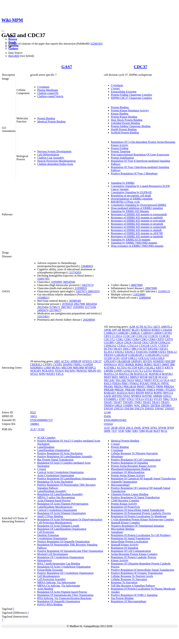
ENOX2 (119, 351)
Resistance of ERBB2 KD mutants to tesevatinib (138, 220)
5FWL (153, 427)
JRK (172, 364)
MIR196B (78, 367)
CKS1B (137, 342)
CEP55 (160, 339)
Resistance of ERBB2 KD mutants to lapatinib (137, 236)
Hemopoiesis (44, 560)
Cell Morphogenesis (48, 576)
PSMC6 (150, 389)
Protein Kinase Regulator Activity (130, 110)
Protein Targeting (120, 151)
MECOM (66, 367)
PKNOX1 (81, 370)
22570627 (54, 310)
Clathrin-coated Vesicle (50, 96)
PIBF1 (125, 383)
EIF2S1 (163, 348)
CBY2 (107, 336)
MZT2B (152, 377)
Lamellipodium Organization (53, 450)
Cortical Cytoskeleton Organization (57, 510)
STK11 (131, 399)
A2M (132, 326)
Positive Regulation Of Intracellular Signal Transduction (142, 569)
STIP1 (122, 399)
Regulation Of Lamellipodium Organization (61, 528)
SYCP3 (158, 399)
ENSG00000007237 (41, 420)
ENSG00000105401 (115, 420)
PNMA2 (134, 383)
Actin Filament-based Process (54, 500)
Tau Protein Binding (122, 598)
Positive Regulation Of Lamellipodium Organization (66, 478)
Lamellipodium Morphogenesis (54, 506)
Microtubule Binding (122, 528)
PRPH (159, 386)
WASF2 (50, 373)
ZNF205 (108, 408)
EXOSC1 (130, 351)
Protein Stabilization (122, 157)
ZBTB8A (166, 405)
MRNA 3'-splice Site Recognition (56, 497)
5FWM (162, 427)
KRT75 (160, 367)
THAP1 (108, 402)
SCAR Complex (46, 437)
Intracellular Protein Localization (129, 541)
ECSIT (143, 348)
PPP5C (165, 383)
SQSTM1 (147, 395)
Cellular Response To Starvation (129, 579)
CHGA (119, 342)
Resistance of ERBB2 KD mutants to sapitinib (137, 217)
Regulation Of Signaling (124, 547)
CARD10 (146, 332)
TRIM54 (109, 405)
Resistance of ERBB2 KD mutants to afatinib (136, 230)
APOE (107, 329)
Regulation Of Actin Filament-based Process (62, 591)
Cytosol (115, 88)
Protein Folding (119, 148)
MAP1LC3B (126, 373)
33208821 (42, 297)
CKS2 (145, 342)
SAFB (107, 395)
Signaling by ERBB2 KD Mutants (130, 211)
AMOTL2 (166, 326)
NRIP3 (148, 380)
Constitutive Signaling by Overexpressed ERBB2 (138, 204)
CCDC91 (153, 336)
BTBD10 (146, 329)
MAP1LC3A (111, 373)
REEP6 (140, 392)
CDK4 (136, 339)
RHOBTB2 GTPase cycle (125, 201)
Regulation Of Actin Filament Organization (61, 513)
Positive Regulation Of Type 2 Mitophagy (134, 173)
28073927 (66, 307)
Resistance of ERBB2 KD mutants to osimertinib (138, 226)
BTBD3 (156, 329)
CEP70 (169, 339)
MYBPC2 (90, 367)
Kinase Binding (119, 113)
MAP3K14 (155, 373)
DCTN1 (108, 348)
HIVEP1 (147, 361)
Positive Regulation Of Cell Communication (135, 459)
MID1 (115, 377)
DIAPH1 (68, 364)
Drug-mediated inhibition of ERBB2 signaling (137, 208)
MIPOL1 (124, 377)
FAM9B (152, 351)
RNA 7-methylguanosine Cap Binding (58, 563)
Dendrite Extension (48, 535)
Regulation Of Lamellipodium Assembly (60, 494)
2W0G (137, 427)
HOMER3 (159, 361)
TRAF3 (156, 402)
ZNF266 (129, 408)
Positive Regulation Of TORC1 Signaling (134, 595)
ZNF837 (169, 408)
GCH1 (116, 358)
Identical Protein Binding (51, 121)
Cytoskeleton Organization (52, 538)
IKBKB (129, 364)
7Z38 (121, 430)
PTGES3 (171, 389)
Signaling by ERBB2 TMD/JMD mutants (134, 242)
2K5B (114, 427)
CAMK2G (135, 332)
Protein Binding (46, 118)
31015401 (42, 316)
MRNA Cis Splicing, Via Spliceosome (58, 585)
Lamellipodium (46, 447)
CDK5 (144, 339)
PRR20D (130, 389)
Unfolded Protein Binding (125, 123)
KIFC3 (142, 367)
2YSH (40, 429)
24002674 (42, 310)
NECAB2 (121, 380)
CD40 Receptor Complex (125, 500)
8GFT (156, 430)
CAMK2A (110, 332)
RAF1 (131, 392)
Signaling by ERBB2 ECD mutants (130, 239)
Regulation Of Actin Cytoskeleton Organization (64, 566)
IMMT (165, 364)
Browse (12, 39)
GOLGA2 (143, 358)
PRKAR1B (129, 386)
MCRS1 (56, 367)
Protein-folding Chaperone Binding (131, 126)
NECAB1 (109, 380)
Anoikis (115, 591)
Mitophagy (117, 456)
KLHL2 (150, 367)
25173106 (90, 307)
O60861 (34, 423)
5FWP (170, 427)
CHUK (128, 342)
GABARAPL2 (153, 355)
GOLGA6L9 (157, 358)
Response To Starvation (124, 582)
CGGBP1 (109, 342)
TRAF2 (146, 402)
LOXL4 (127, 370)
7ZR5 (135, 430)
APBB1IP (75, 361)
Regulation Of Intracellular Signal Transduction (137, 510)
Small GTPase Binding (50, 516)
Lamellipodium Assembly (51, 491)
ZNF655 (149, 408)
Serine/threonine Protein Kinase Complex (134, 554)
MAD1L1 (158, 370)
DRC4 (135, 348)
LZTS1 (148, 370)
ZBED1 (145, 405)
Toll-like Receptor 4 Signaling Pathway (133, 585)
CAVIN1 (167, 332)
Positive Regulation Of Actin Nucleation (60, 453)
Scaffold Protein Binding (125, 132)
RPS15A (168, 392)
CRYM (153, 342)
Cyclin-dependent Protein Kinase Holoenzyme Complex (142, 519)
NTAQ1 (59, 370)
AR (119, 329)
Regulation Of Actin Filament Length (58, 525)
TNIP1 (138, 402)
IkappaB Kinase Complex (125, 522)
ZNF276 (139, 408)
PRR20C (119, 389)
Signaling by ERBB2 (122, 182)
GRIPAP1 (136, 361)
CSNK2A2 (110, 345)
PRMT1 (141, 386)
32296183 (96, 43)
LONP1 (118, 370)
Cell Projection (45, 532)
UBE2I (118, 405)
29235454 (42, 307)
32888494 (144, 297)
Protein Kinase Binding (124, 116)
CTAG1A (132, 345)
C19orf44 (166, 329)
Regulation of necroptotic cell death (131, 195)
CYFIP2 (57, 364)
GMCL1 (133, 358)
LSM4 (47, 367)
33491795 (42, 278)
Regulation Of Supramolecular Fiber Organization (65, 595)
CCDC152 (141, 336)
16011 (33, 416)
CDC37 (140, 66)
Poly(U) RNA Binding (49, 604)
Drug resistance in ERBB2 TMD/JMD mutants (137, 245)
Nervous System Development (54, 151)
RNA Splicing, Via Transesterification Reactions (64, 598)
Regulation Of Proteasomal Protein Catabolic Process (141, 513)
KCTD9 (132, 367)
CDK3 (128, 339)
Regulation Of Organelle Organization (58, 601)
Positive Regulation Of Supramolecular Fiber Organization (70, 550)
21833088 (138, 294)
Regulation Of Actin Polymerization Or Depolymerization (69, 519)
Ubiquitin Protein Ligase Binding (129, 494)
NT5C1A (157, 380)
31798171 (54, 307)
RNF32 (149, 392)
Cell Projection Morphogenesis (54, 522)
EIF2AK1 (153, 348)
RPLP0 (92, 370)
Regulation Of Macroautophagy (128, 601)
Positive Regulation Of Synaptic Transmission (137, 572)
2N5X (121, 427)
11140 (107, 412)
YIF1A (59, 373)
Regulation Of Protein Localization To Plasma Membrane (143, 588)
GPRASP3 (110, 361)
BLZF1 (136, 329)
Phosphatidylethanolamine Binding (130, 469)
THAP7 (117, 402)
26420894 (88, 319)
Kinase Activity (119, 560)
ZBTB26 (155, 405)
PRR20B (109, 389)
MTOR (144, 377)
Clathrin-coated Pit (47, 93)
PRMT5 (151, 386)
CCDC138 (129, 336)
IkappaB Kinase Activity (124, 544)
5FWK (146, 427)
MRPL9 (134, 377)
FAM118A (142, 351)
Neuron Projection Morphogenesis (56, 160)
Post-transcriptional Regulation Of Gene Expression (140, 154)
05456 (107, 416)
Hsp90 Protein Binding (124, 129)
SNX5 (126, 395)
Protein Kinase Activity (124, 503)
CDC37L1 (110, 339)
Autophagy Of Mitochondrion (127, 472)
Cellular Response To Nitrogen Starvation (134, 453)
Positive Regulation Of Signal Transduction (135, 497)
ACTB (139, 326)
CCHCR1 (164, 336)
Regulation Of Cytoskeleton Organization (60, 557)
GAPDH (88, 364)
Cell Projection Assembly (51, 579)
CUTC (153, 345)
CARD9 (157, 332)
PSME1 (160, 389)
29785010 (67, 303)
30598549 (74, 300)
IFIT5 (121, 364)
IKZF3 (157, 364)
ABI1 (57, 361)
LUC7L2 (138, 370)
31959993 (56, 281)
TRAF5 (165, 402)
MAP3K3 (167, 373)
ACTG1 (148, 326)
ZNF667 (159, 408)
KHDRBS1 (36, 367)
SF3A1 (34, 373)
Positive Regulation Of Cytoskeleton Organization (65, 572)
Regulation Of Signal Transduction (130, 538)
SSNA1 (167, 395)
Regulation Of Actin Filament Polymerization (62, 503)
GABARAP (120, 355)
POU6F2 (145, 383)
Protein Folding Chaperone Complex (131, 94)
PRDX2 (118, 386)
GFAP (123, 358)
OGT (173, 380)
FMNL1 (78, 364)
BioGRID (13, 55)
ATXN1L (87, 361)
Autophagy (117, 532)
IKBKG (148, 364)
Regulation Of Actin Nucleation (55, 481)
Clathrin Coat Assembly (50, 157)
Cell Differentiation (48, 154)
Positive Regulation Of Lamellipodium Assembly (64, 456)
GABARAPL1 (136, 355)
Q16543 (108, 423)
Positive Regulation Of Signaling (129, 462)
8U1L (164, 430)
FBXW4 (108, 355)
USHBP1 (128, 405)
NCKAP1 (35, 370)
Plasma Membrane (47, 90)
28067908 (136, 285)
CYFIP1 (47, 364)
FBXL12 (172, 351)
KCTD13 (122, 367)
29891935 (93, 291)
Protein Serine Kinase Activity (128, 475)
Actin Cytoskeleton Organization (55, 475)
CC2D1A (117, 336)
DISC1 (127, 348)
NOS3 (130, 380)
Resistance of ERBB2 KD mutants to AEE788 (137, 233)
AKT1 (156, 326)
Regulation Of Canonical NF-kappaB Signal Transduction (143, 478)
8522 (33, 412)
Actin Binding (45, 588)
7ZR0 (127, 430)
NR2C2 (139, 380)
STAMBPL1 (111, 399)
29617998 (79, 303)
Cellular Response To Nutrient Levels (132, 576)
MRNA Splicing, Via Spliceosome (56, 582)
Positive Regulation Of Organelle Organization (63, 541)
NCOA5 (162, 377)
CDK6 (152, 339)
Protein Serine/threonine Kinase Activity (133, 465)
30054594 (68, 281)
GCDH (108, 358)
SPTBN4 (136, 395)
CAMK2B (122, 332)
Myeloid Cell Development (52, 554)
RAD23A (122, 392)
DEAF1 (118, 348)
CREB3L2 (36, 364)
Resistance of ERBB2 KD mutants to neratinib (137, 223)
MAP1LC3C (141, 373)
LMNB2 (108, 370)
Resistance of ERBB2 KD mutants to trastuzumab (139, 214)
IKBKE (139, 364)
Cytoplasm (43, 86)
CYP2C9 (163, 345)
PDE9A (116, 383)
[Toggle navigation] (2, 30)
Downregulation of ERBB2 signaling (131, 198)
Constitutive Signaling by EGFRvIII (131, 192)
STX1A (139, 399)
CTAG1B (144, 345)
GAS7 (66, 66)
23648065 (86, 266)
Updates (13, 48)
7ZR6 (142, 430)
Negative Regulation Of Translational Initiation (137, 525)
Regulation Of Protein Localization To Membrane (139, 516)
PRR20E (141, 389)
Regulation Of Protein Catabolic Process (133, 557)
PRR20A (169, 386)
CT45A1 (122, 345)
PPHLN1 (155, 383)
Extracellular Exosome (123, 91)
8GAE (149, 430)
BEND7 (126, 329)
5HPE (107, 430)
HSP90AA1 (110, 364)
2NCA (129, 427)
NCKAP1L (48, 370)
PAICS (108, 383)
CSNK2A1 (164, 342)
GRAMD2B (123, 361)
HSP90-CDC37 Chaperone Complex (131, 97)
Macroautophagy (120, 484)
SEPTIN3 (117, 395)
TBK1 (166, 399)
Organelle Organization (124, 481)
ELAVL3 (109, 351)
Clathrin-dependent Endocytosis (55, 164)
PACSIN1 (70, 370)
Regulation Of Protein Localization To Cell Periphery (141, 535)
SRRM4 (157, 395)
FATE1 (162, 351)
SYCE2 (148, 399)
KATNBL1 (110, 367)
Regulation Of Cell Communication (131, 550)
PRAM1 (108, 386)
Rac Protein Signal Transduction (55, 459)
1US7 (107, 427)
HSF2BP (170, 361)
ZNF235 (119, 408)
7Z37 (114, 430)
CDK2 (120, 339)
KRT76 (169, 367)
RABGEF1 (110, 392)
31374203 (74, 272)
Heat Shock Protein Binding (126, 119)
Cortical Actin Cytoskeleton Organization (60, 472)
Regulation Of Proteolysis (125, 506)
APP (114, 329)
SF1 (99, 370)
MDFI (107, 377)
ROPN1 (158, 392)
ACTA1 (65, 361)
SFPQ (42, 373)
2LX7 (33, 429)
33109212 (163, 291)
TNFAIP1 (128, 402)
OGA (166, 380)
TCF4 (173, 399)
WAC (137, 405)
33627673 (87, 285)
